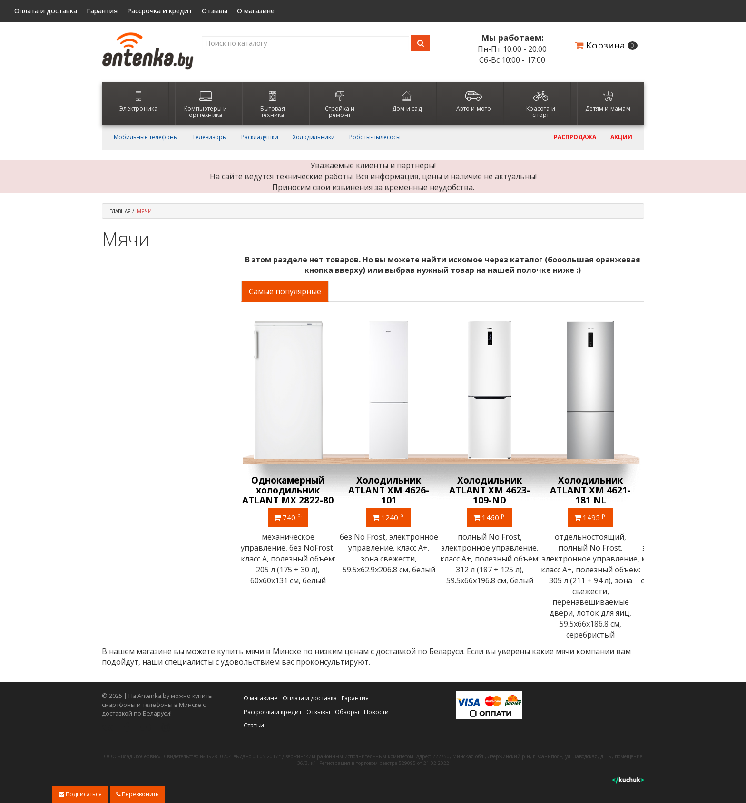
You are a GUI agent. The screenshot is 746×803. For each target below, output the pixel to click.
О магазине (256, 11)
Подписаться (80, 794)
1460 (493, 517)
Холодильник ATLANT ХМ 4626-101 (392, 490)
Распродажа (575, 137)
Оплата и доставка (45, 11)
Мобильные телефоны (146, 137)
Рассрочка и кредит (159, 11)
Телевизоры (209, 137)
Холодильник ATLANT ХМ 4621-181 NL (593, 490)
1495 (594, 517)
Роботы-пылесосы (375, 137)
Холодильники (314, 137)
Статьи (254, 725)
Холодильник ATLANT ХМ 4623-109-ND (492, 490)
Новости (376, 711)
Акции (621, 137)
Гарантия (102, 11)
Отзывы (214, 11)
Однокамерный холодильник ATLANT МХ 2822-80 (291, 490)
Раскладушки (259, 137)
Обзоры (347, 711)
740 (291, 517)
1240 (392, 517)
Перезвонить (137, 794)
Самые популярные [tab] (285, 291)
